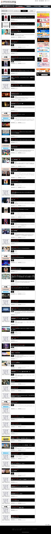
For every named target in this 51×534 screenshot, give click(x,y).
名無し (12, 338)
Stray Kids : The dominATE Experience (17, 257)
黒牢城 (12, 431)
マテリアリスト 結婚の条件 (15, 362)
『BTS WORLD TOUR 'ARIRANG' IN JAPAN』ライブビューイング (21, 70)
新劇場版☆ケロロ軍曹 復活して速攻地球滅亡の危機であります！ (21, 438)
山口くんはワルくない (14, 388)
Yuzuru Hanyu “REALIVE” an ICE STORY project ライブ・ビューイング (22, 24)
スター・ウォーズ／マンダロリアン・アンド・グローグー (20, 287)
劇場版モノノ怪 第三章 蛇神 (15, 352)
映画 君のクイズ (13, 220)
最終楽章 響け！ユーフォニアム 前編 (17, 103)
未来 (12, 199)
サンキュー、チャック (14, 181)
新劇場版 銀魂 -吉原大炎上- (15, 93)
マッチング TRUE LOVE (15, 500)
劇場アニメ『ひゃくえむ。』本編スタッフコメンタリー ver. (20, 85)
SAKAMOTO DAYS (14, 146)
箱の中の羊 (13, 381)
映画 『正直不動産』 (14, 230)
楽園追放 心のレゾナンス (15, 517)
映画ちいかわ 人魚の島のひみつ (16, 463)
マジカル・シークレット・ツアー (16, 424)
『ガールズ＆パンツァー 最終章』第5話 (17, 507)
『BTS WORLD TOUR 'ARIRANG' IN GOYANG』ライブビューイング (22, 17)
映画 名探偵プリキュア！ (15, 493)
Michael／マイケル (14, 402)
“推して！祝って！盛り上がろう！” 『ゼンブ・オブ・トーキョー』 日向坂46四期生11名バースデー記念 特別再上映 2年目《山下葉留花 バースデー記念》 (23, 276)
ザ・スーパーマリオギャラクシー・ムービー (18, 114)
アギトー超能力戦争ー (14, 159)
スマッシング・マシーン (15, 241)
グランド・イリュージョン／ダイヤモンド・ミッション (19, 209)
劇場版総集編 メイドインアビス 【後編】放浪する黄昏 (19, 371)
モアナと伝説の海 (14, 470)
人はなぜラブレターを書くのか (16, 31)
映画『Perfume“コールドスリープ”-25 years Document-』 (20, 248)
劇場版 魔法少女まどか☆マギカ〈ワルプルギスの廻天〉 (20, 486)
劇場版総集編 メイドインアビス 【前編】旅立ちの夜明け (20, 318)
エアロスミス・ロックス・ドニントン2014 (17, 345)
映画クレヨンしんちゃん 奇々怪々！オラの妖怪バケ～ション (20, 479)
